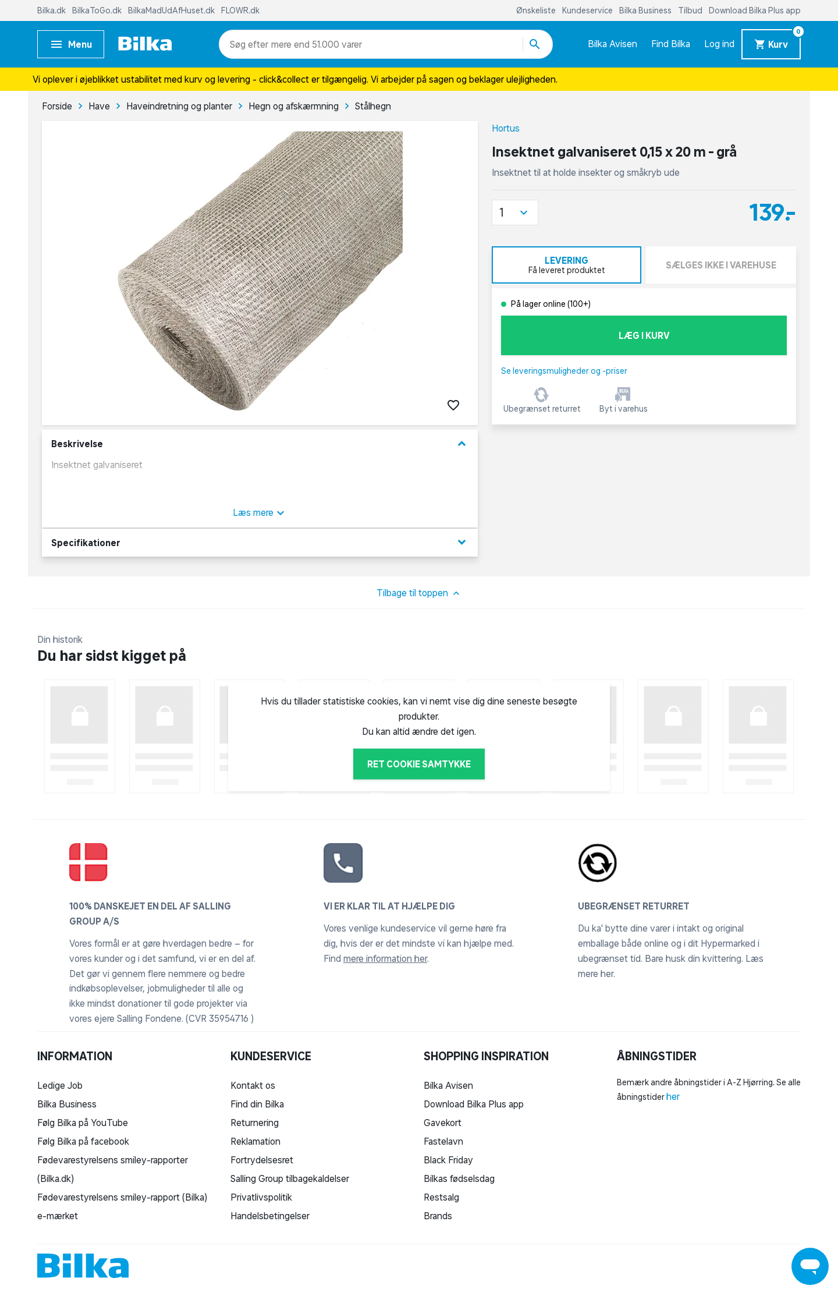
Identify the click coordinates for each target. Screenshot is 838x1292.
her (673, 1096)
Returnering (254, 1122)
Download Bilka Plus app (755, 10)
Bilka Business (646, 10)
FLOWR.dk (240, 10)
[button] (515, 212)
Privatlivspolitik (261, 1197)
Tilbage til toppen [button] (419, 593)
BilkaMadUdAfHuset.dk (172, 10)
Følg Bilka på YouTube (82, 1122)
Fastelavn (443, 1141)
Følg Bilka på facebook (83, 1141)
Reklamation (255, 1141)
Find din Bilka (257, 1104)
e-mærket (57, 1215)
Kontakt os (252, 1085)
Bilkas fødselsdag (459, 1178)
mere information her (385, 958)
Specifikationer (259, 542)
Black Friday (448, 1160)
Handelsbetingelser (270, 1215)
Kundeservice (588, 10)
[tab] (566, 265)
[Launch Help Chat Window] (810, 1266)
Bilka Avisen (612, 43)
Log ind (719, 43)
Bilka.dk (52, 10)
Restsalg (441, 1197)
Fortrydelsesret (261, 1160)
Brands (438, 1215)
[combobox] (250, 44)
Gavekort (442, 1122)
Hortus (506, 128)
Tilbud (691, 10)
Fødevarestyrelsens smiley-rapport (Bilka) (122, 1197)
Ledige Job (60, 1085)
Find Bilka (670, 43)
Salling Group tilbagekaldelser (289, 1178)
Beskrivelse (259, 444)
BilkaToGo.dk (97, 10)
